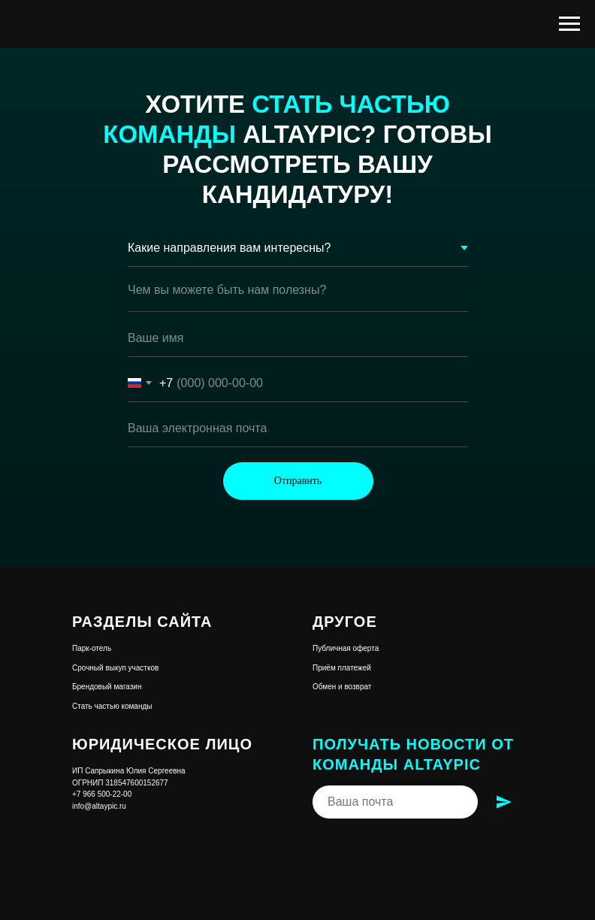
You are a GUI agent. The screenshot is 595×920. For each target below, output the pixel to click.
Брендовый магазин (106, 686)
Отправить (298, 480)
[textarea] (298, 293)
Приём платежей (342, 668)
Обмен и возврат (342, 686)
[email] (298, 428)
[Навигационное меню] (569, 24)
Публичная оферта (346, 648)
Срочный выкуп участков (115, 668)
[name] (298, 338)
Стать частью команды (112, 706)
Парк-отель (91, 648)
